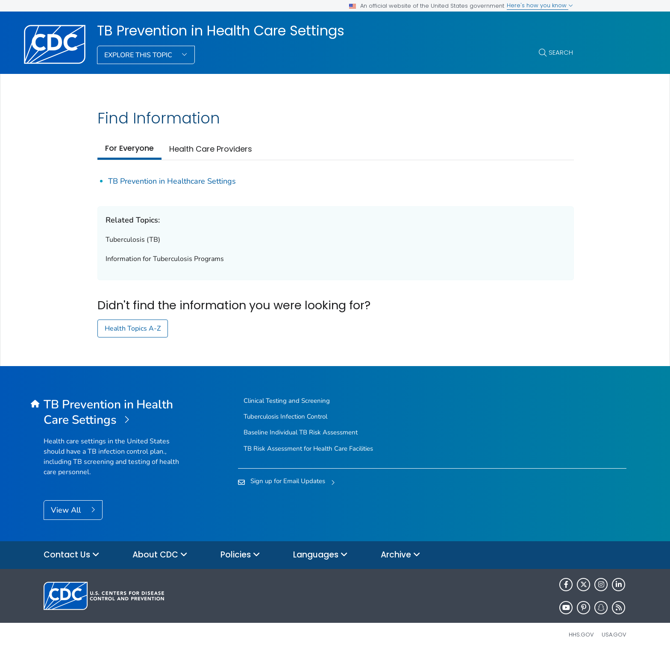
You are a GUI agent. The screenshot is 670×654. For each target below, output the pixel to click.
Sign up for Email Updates (287, 481)
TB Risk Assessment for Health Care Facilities (308, 448)
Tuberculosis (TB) (133, 239)
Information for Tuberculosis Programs (165, 259)
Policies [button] (240, 555)
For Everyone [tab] (129, 148)
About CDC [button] (160, 555)
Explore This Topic (139, 55)
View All (67, 510)
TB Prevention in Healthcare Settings (172, 181)
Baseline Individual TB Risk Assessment (301, 432)
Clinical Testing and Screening (287, 400)
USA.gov (614, 635)
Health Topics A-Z (133, 328)
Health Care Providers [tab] (210, 149)
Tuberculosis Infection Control (285, 416)
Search (561, 52)
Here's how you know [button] (540, 5)
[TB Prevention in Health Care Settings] (116, 412)
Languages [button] (320, 555)
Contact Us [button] (72, 555)
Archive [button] (400, 555)
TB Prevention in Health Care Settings (220, 30)
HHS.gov (581, 635)
